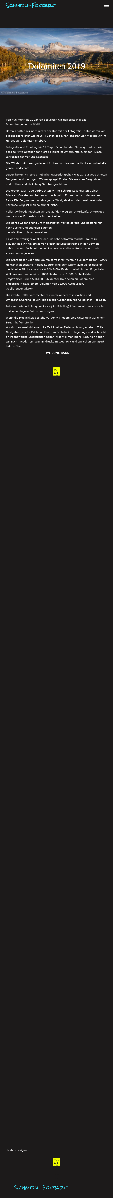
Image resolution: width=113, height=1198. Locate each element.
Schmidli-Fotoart (41, 1187)
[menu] (106, 5)
